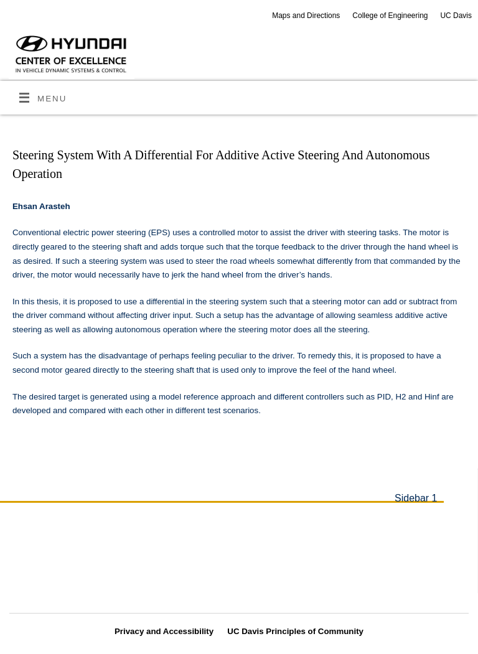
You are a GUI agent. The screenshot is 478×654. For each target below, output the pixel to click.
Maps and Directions (306, 15)
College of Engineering (390, 15)
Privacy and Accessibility (164, 631)
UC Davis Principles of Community (295, 631)
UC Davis (456, 15)
